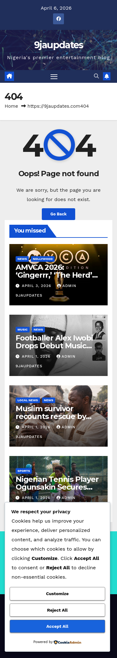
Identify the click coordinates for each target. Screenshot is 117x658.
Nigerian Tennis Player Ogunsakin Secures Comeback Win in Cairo (58, 487)
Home (11, 106)
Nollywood (43, 259)
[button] (96, 76)
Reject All (57, 610)
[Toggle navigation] (54, 76)
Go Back (59, 214)
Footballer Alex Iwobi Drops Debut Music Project (54, 345)
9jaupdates (58, 45)
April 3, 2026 (37, 286)
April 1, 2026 (37, 356)
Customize (57, 593)
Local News (27, 400)
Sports (23, 470)
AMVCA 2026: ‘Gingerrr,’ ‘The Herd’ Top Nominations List (54, 275)
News (22, 259)
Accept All (57, 626)
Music (22, 329)
